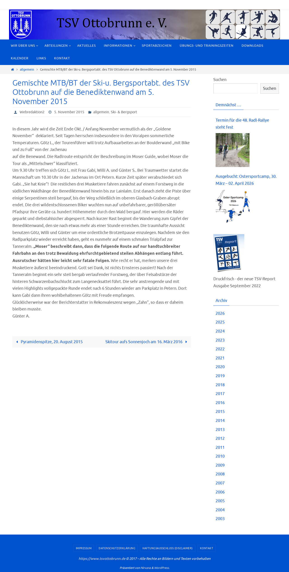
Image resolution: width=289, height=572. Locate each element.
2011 (220, 447)
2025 (220, 322)
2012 (220, 438)
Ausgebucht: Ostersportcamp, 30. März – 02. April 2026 (246, 180)
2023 (220, 340)
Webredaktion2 (32, 112)
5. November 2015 (69, 112)
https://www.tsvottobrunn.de (102, 559)
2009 (220, 465)
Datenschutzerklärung (117, 548)
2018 (220, 384)
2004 (220, 509)
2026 (220, 313)
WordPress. (162, 568)
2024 (220, 331)
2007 (220, 483)
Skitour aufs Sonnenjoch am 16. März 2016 (147, 341)
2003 (220, 518)
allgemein (27, 69)
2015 (220, 411)
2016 (220, 402)
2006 (220, 492)
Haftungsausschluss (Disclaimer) (167, 548)
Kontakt (206, 548)
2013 (220, 429)
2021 (220, 358)
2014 (220, 420)
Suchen (219, 79)
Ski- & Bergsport (124, 112)
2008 (220, 474)
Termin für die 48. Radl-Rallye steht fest (242, 124)
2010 (220, 456)
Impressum (84, 548)
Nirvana (146, 568)
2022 (220, 349)
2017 (220, 393)
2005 (220, 500)
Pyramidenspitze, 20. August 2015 (48, 341)
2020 (220, 366)
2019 (220, 375)
